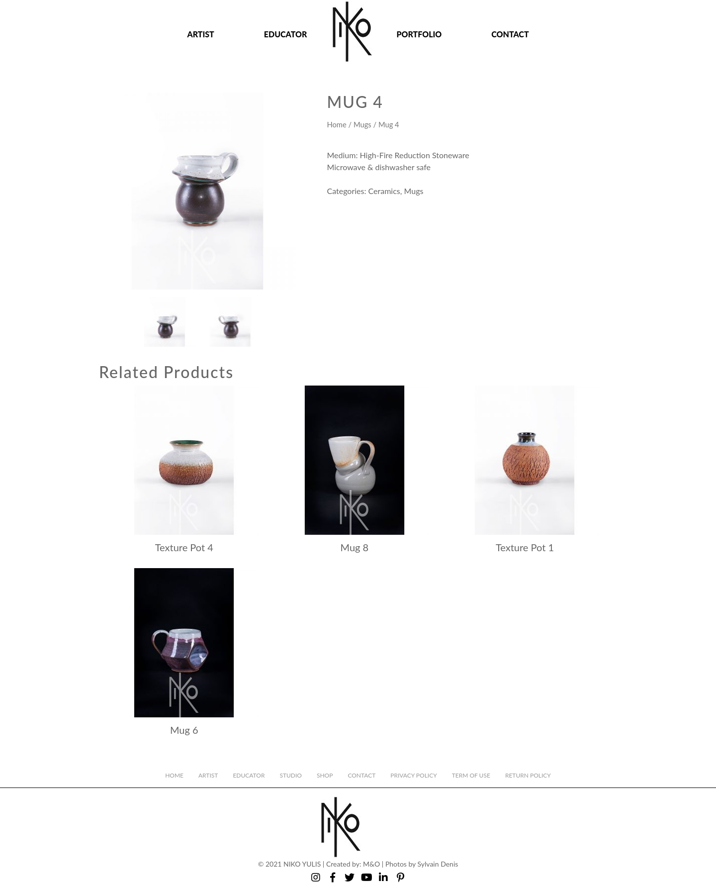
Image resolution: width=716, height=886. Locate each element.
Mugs (362, 124)
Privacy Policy (413, 775)
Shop (325, 775)
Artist (200, 34)
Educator (285, 34)
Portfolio (419, 34)
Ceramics (384, 191)
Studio (290, 775)
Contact (510, 34)
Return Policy (528, 775)
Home (336, 124)
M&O (371, 864)
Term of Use (471, 775)
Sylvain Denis (438, 864)
